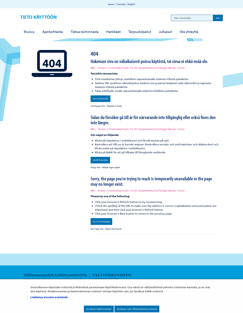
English (131, 4)
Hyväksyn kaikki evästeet (98, 308)
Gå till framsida (100, 160)
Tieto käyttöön (38, 17)
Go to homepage (101, 221)
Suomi (111, 4)
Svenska (121, 4)
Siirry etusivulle (100, 98)
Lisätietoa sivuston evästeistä (49, 297)
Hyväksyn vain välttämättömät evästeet (137, 308)
